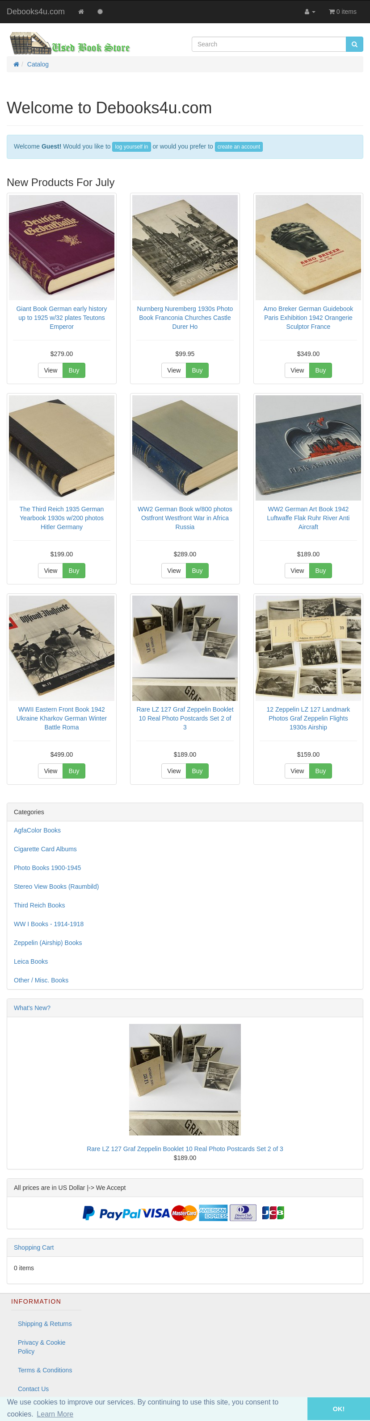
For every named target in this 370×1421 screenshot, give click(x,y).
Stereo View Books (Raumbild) (56, 886)
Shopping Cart (34, 1247)
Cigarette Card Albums (45, 849)
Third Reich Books (39, 905)
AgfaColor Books (37, 830)
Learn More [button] (55, 1414)
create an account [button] (239, 147)
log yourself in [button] (131, 147)
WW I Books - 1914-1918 (49, 924)
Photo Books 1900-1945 (47, 867)
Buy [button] (73, 370)
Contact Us (33, 1388)
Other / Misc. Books (41, 980)
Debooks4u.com (36, 11)
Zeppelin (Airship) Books (48, 942)
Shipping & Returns (45, 1323)
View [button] (50, 370)
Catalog (38, 64)
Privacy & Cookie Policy (42, 1347)
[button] (294, 1409)
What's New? (32, 1007)
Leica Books (31, 961)
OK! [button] (339, 1409)
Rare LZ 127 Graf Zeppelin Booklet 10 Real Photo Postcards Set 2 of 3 (185, 1148)
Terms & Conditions (45, 1370)
